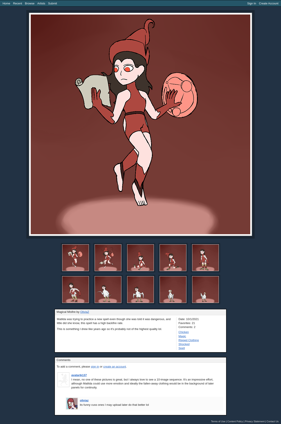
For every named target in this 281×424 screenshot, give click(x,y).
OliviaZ (84, 311)
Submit (52, 3)
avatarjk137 (79, 375)
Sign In (251, 3)
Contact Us (273, 421)
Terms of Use (218, 421)
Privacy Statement (255, 421)
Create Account (268, 3)
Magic (182, 336)
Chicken (183, 332)
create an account (114, 366)
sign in (95, 366)
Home (6, 3)
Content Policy (235, 421)
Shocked (184, 344)
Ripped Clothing (188, 340)
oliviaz (84, 400)
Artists (41, 3)
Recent (17, 3)
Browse (29, 3)
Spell (181, 348)
